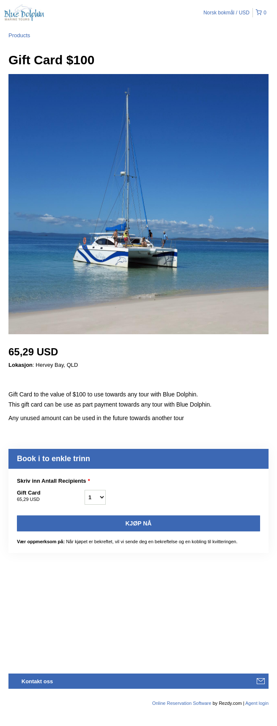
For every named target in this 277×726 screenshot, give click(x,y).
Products (19, 35)
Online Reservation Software (181, 703)
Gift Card (51, 496)
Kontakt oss (37, 681)
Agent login (257, 703)
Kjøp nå (139, 523)
